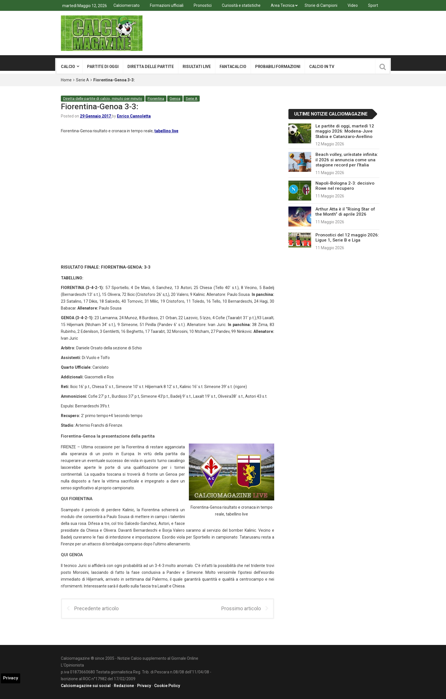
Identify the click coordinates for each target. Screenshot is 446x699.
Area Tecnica (282, 5)
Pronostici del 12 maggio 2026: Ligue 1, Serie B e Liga (347, 237)
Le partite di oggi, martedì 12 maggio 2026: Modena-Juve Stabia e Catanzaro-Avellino (344, 131)
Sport (373, 5)
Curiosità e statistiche (241, 5)
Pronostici (203, 5)
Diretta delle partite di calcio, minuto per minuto (102, 98)
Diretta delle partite (150, 66)
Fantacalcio (233, 66)
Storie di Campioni (321, 5)
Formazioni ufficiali (166, 5)
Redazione (124, 685)
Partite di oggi (103, 66)
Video (353, 5)
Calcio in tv (321, 66)
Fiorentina (156, 98)
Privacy (144, 685)
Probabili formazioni (277, 66)
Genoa (175, 98)
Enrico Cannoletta (134, 116)
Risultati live (197, 66)
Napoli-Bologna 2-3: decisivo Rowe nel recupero (344, 186)
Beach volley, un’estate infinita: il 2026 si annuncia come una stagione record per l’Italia (346, 160)
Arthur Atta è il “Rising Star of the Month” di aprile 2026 (345, 212)
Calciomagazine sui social (86, 685)
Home (66, 80)
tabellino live (166, 131)
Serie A (82, 80)
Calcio (68, 66)
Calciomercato (126, 5)
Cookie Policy (167, 685)
